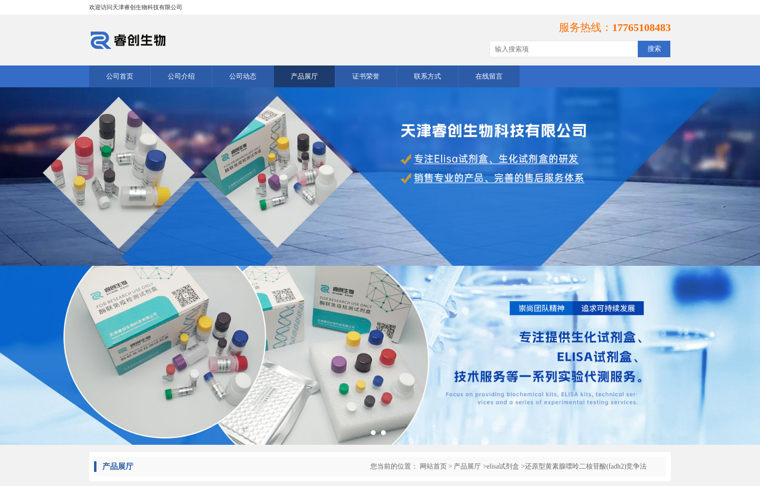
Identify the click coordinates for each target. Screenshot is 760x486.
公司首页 (119, 76)
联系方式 (427, 76)
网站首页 (433, 466)
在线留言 (489, 76)
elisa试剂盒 (503, 466)
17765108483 (641, 27)
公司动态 (242, 76)
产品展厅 (304, 76)
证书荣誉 (366, 76)
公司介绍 (181, 76)
